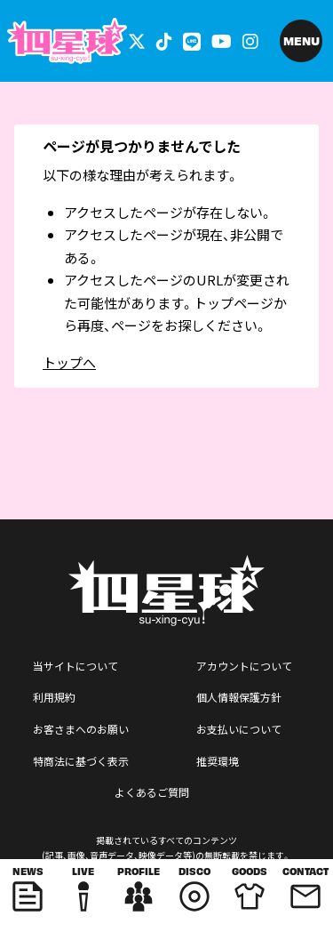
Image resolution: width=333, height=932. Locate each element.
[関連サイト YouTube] (221, 40)
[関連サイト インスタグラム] (250, 40)
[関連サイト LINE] (192, 40)
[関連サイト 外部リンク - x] (137, 40)
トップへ (69, 362)
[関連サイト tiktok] (164, 40)
